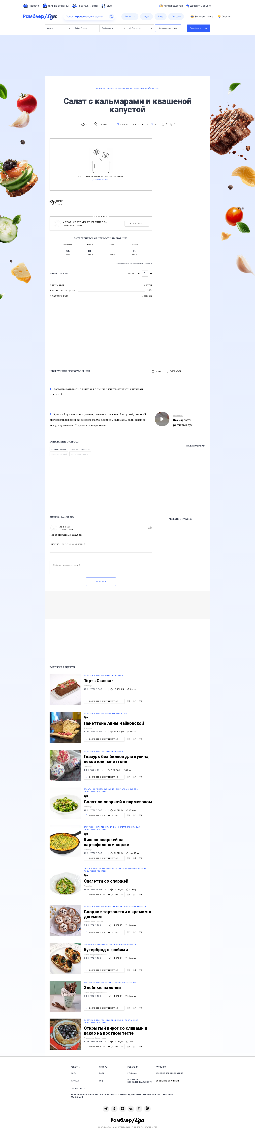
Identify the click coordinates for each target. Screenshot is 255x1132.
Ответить (55, 544)
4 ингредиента (94, 770)
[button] (173, 371)
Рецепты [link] (75, 1067)
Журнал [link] (75, 1081)
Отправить (101, 582)
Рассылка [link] (161, 1067)
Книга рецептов (171, 5)
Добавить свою (101, 180)
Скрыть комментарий (73, 544)
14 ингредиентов (95, 853)
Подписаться (137, 223)
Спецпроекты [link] (78, 1088)
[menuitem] (31, 5)
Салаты (58, 28)
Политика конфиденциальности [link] (139, 1081)
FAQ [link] (101, 1081)
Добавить (198, 5)
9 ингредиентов (94, 958)
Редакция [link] (132, 1067)
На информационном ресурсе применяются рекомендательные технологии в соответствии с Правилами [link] (123, 1096)
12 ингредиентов (95, 689)
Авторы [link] (103, 1067)
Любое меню (140, 28)
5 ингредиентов (94, 925)
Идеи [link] (73, 1073)
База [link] (101, 1073)
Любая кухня (113, 28)
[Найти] (111, 16)
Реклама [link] (132, 1073)
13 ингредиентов (95, 890)
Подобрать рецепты (198, 28)
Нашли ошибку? (195, 446)
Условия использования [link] (169, 1073)
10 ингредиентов (95, 732)
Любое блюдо (86, 28)
